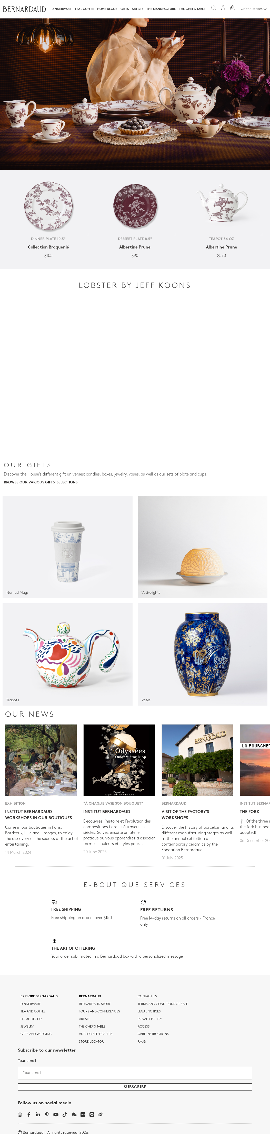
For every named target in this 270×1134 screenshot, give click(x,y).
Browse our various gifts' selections (40, 482)
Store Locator (91, 1041)
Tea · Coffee (84, 9)
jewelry (27, 1026)
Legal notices (149, 1011)
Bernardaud (90, 996)
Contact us (147, 996)
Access (144, 1026)
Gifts (125, 9)
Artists (137, 9)
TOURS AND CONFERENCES (99, 1011)
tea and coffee (33, 1011)
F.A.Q (142, 1041)
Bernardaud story (95, 1004)
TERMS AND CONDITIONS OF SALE (163, 1004)
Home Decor (107, 9)
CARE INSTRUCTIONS (153, 1034)
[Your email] (135, 1073)
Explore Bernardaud (39, 996)
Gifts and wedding (36, 1034)
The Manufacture (161, 9)
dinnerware (31, 1004)
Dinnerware (62, 9)
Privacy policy (150, 1019)
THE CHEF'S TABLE (92, 1026)
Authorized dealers (96, 1034)
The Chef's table (192, 9)
